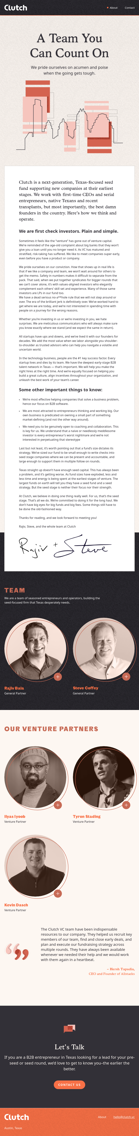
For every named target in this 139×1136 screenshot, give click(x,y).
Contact (130, 7)
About (114, 7)
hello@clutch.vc (124, 1117)
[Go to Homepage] (15, 7)
